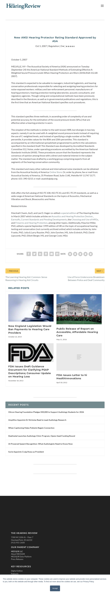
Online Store (55, 172)
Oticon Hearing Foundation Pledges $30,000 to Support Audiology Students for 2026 (46, 412)
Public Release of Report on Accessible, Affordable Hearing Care (77, 332)
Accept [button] (55, 588)
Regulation (53, 46)
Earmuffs (15, 219)
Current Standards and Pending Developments (44, 219)
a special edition (68, 213)
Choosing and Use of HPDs (84, 219)
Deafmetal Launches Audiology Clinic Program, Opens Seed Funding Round (41, 436)
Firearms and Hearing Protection (31, 222)
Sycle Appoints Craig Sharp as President (26, 451)
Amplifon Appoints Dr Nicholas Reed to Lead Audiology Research (37, 420)
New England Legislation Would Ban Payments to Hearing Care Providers (29, 329)
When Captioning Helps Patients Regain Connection (31, 428)
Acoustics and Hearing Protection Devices (72, 216)
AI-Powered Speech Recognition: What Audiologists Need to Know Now (40, 444)
